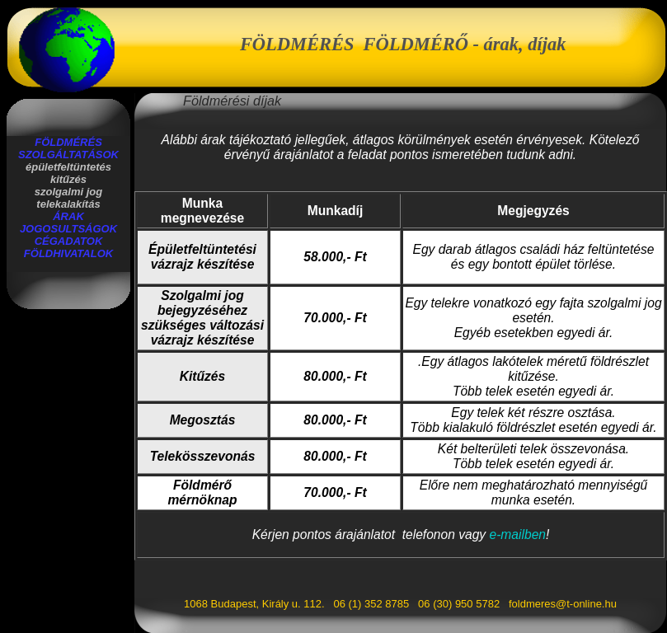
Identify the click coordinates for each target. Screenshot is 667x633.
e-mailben (518, 535)
